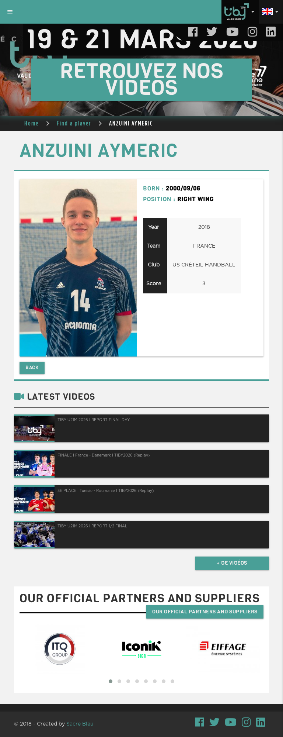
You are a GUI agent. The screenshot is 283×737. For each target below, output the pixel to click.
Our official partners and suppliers (205, 611)
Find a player (74, 123)
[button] (110, 681)
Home (31, 123)
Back (32, 367)
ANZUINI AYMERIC (131, 123)
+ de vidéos (232, 562)
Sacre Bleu (80, 724)
